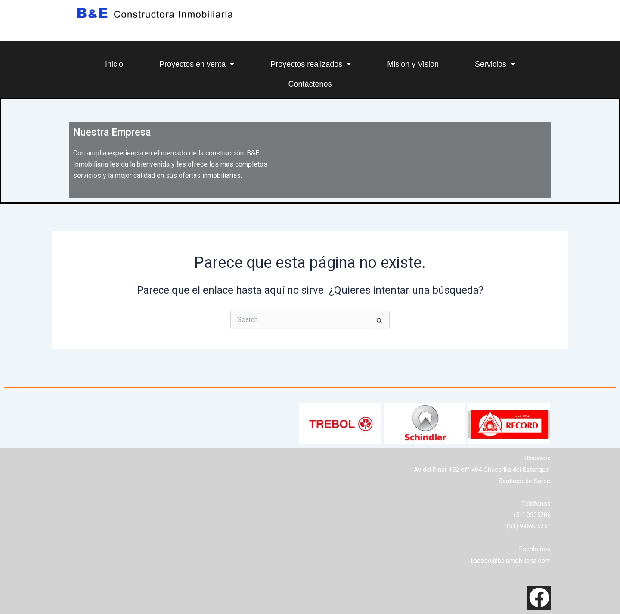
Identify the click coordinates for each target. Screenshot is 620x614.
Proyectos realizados (310, 64)
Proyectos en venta (196, 64)
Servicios (495, 64)
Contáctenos (310, 84)
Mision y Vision (413, 64)
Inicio (114, 64)
